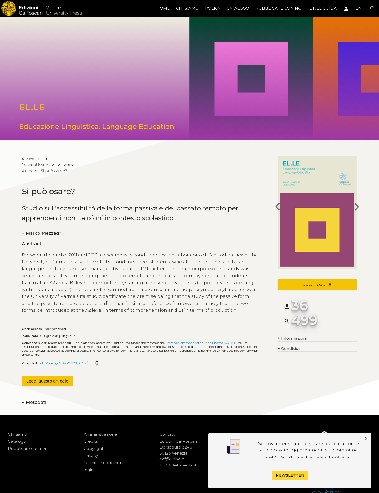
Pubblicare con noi (27, 448)
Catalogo (17, 441)
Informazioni (292, 338)
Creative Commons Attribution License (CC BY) (200, 343)
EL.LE (43, 159)
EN (359, 8)
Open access (32, 329)
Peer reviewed (55, 329)
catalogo (238, 8)
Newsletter (290, 475)
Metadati (34, 402)
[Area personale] (346, 8)
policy (212, 8)
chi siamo (187, 8)
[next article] (357, 208)
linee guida (323, 8)
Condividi (289, 349)
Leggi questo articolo (47, 381)
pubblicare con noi (279, 8)
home (163, 8)
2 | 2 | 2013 (62, 164)
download (317, 284)
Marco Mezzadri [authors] (42, 233)
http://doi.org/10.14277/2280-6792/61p (65, 363)
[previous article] (278, 208)
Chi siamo (17, 434)
